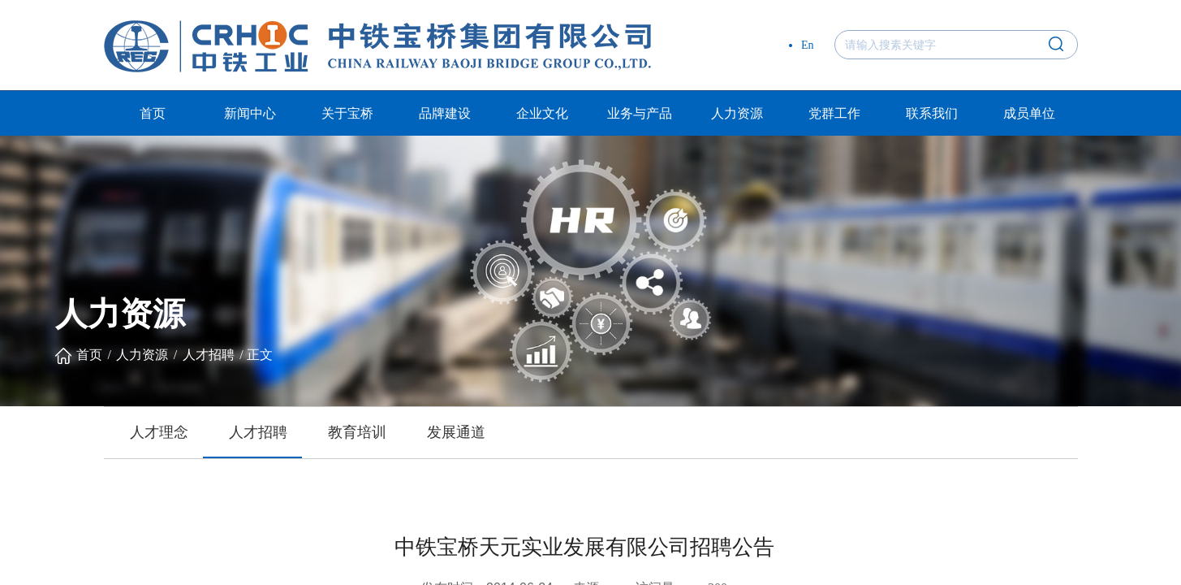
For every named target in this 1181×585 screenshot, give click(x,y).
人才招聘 (209, 355)
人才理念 (159, 432)
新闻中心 (250, 113)
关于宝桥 (347, 113)
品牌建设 (445, 113)
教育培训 (357, 432)
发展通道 (456, 432)
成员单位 (1029, 113)
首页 (153, 113)
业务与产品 (639, 113)
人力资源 (737, 113)
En (807, 45)
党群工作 (834, 113)
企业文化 (542, 113)
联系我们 (932, 113)
